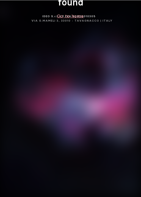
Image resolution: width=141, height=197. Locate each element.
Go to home (70, 16)
